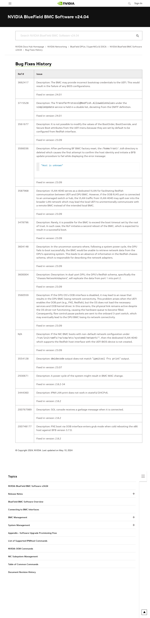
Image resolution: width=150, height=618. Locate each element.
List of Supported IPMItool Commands (27, 539)
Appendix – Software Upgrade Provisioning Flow (32, 531)
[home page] (66, 3)
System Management (19, 523)
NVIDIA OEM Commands (20, 547)
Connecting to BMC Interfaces (23, 508)
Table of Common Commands (23, 562)
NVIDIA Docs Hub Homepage (29, 46)
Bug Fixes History (34, 49)
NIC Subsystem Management (23, 555)
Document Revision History (22, 570)
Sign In (138, 3)
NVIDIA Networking (57, 46)
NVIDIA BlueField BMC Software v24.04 (28, 484)
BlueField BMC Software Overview (25, 500)
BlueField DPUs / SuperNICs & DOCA (88, 46)
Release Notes (15, 492)
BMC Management (17, 515)
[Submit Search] (136, 35)
